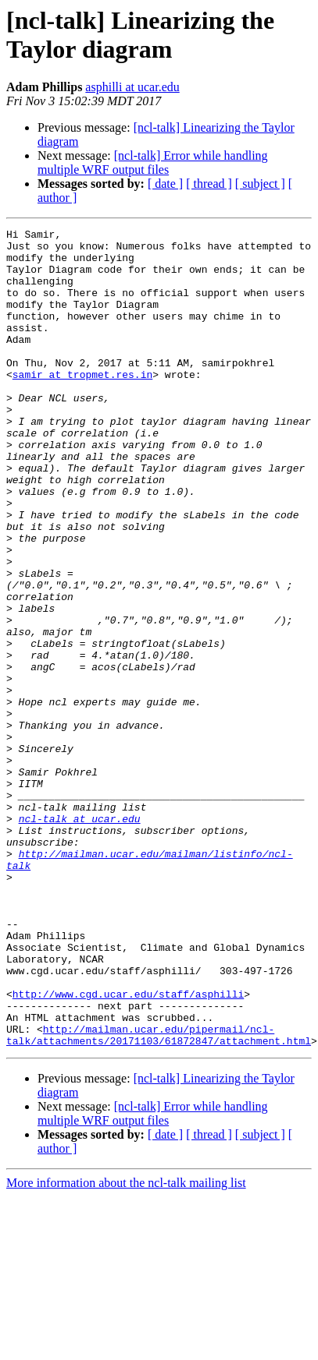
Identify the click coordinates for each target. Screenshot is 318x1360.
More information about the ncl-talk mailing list (126, 1346)
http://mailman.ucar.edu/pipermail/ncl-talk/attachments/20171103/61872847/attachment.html (158, 1197)
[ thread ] (209, 183)
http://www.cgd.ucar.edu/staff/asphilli (128, 1148)
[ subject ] (260, 183)
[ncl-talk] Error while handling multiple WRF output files (153, 162)
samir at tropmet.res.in (82, 404)
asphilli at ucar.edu (132, 87)
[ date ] (165, 183)
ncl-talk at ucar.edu (80, 938)
